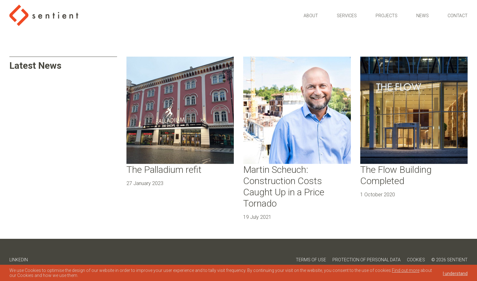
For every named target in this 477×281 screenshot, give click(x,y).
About (311, 12)
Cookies (416, 259)
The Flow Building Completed (396, 175)
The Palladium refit (164, 169)
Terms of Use (311, 259)
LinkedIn (18, 259)
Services (347, 12)
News (422, 12)
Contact (458, 12)
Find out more (405, 270)
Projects (387, 12)
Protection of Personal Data (366, 259)
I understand (455, 273)
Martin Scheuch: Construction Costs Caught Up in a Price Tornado (283, 186)
